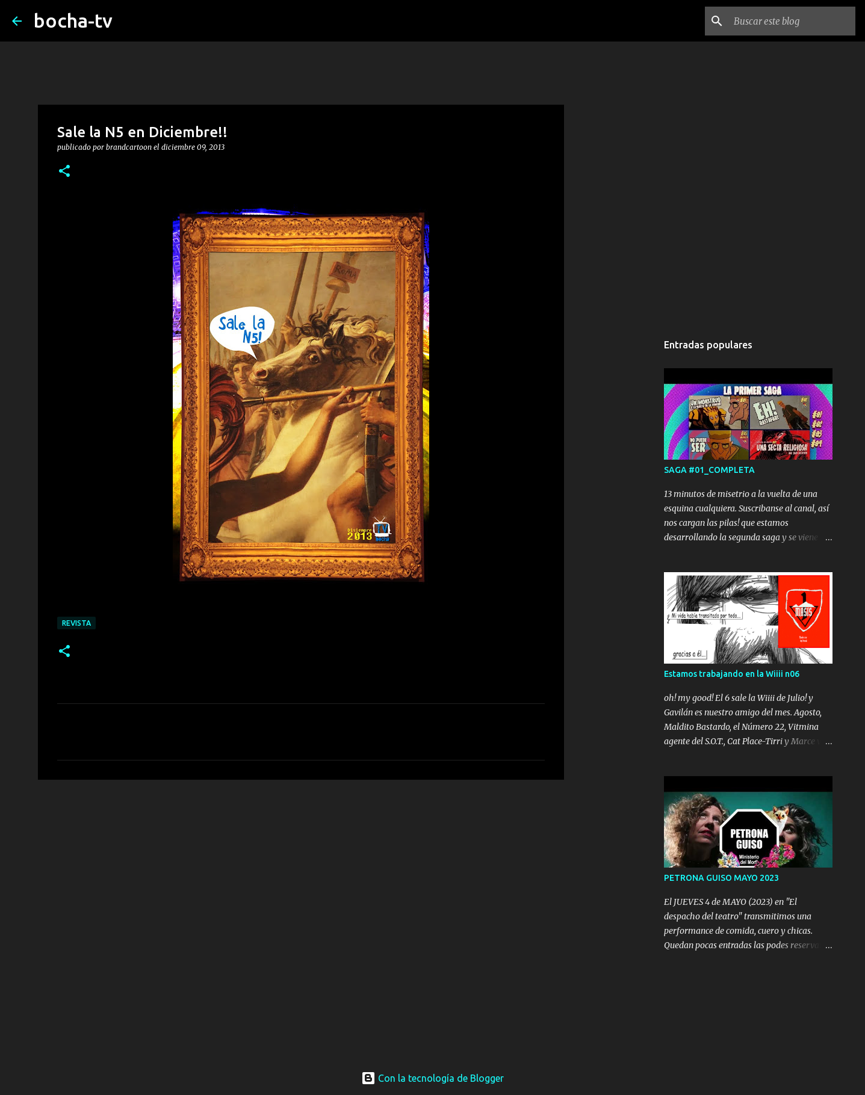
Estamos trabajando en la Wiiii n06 (731, 674)
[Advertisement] (301, 882)
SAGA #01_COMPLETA (709, 470)
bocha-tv (73, 20)
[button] (64, 172)
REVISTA (76, 623)
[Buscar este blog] (792, 21)
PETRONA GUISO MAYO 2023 (721, 878)
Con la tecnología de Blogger (432, 1078)
